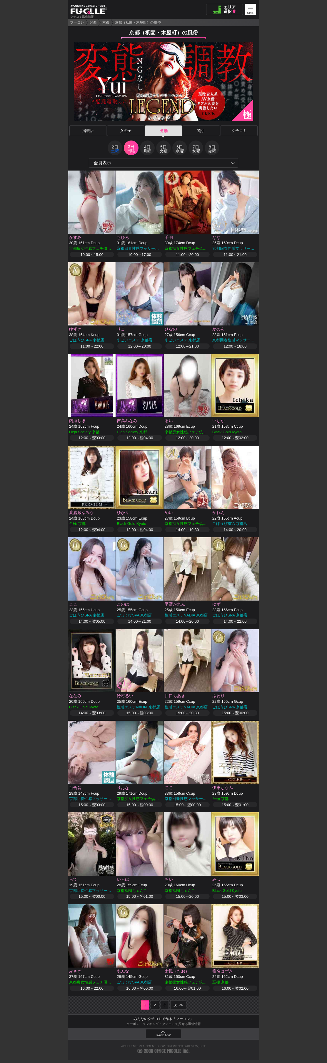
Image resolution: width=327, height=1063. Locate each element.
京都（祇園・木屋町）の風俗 (138, 22)
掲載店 (88, 130)
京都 (105, 22)
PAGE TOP (163, 1038)
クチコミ (239, 130)
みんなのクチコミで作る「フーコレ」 (163, 1022)
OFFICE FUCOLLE (167, 1054)
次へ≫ (178, 1008)
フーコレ (77, 22)
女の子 (126, 130)
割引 (201, 130)
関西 (93, 22)
